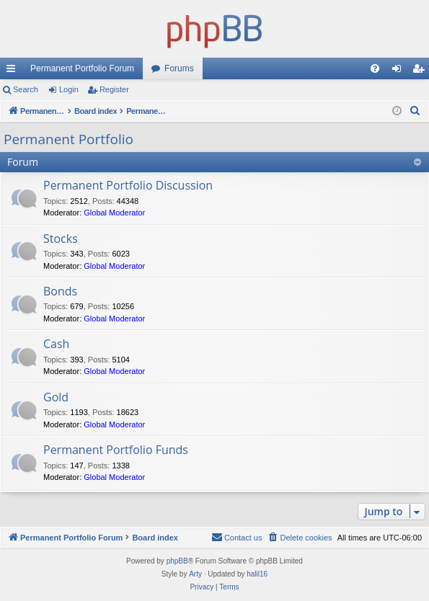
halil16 (257, 574)
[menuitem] (375, 68)
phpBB (177, 561)
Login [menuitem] (399, 71)
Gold (55, 397)
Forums (179, 68)
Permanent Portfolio (68, 139)
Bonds (60, 291)
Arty (195, 574)
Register (114, 89)
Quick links (14, 71)
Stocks (60, 238)
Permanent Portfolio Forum (82, 68)
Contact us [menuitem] (236, 537)
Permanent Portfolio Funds (115, 450)
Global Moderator (114, 212)
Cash (56, 344)
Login (69, 89)
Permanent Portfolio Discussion (128, 185)
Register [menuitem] (421, 71)
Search (25, 89)
